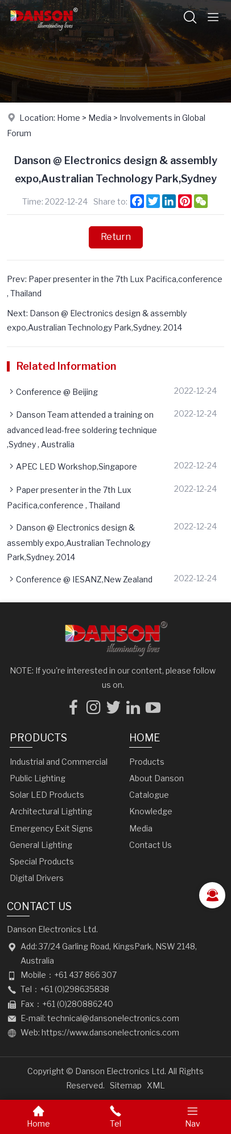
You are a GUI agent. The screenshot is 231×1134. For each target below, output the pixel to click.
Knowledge (150, 811)
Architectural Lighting (51, 811)
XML (156, 1085)
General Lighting (41, 845)
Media (100, 118)
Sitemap (126, 1085)
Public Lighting (37, 778)
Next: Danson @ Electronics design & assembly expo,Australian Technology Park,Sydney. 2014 (97, 320)
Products (38, 738)
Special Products (42, 861)
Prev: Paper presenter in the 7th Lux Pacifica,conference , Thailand (114, 286)
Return (116, 236)
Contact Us (150, 845)
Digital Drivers (37, 878)
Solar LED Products (47, 794)
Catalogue (149, 794)
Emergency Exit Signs (51, 828)
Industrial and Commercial (59, 761)
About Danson (156, 778)
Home (68, 118)
